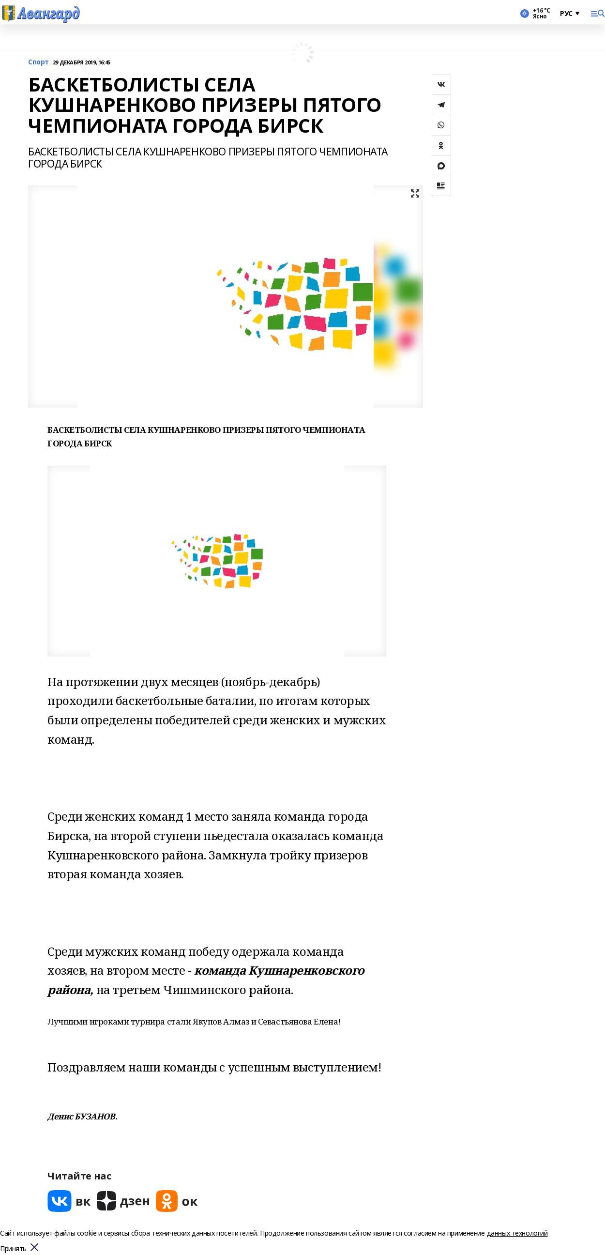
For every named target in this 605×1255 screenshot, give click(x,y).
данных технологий (517, 1233)
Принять (13, 1249)
